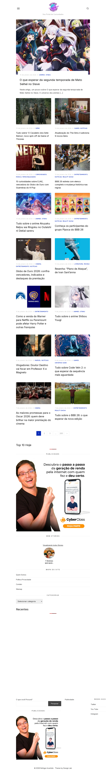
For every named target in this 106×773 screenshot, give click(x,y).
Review (86, 264)
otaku (48, 75)
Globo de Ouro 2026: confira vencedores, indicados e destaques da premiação (32, 275)
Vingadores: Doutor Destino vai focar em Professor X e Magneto (32, 369)
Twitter (93, 704)
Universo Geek (61, 363)
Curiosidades (41, 174)
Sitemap (19, 589)
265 (61, 433)
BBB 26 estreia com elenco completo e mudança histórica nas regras (71, 184)
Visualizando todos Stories (53, 545)
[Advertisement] (53, 633)
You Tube (94, 709)
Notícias (83, 128)
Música (19, 177)
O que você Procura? (24, 700)
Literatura (78, 264)
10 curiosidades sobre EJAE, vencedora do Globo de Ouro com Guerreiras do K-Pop (32, 184)
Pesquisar (54, 704)
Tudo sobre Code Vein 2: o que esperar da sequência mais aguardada (70, 371)
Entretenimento (81, 174)
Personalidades (29, 177)
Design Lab (67, 768)
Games (77, 128)
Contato (19, 584)
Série (38, 128)
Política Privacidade (23, 580)
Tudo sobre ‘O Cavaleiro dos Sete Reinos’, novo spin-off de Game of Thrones (32, 136)
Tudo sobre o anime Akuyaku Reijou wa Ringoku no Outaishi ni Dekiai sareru (33, 227)
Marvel (38, 360)
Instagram (94, 714)
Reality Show (68, 177)
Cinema (38, 264)
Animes (42, 75)
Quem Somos (21, 575)
